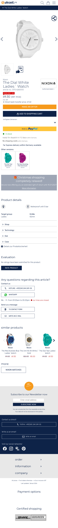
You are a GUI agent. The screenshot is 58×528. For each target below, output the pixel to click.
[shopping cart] (48, 3)
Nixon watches (13, 370)
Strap (7, 224)
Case (7, 242)
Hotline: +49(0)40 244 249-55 (18, 288)
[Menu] (54, 3)
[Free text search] (42, 3)
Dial (6, 236)
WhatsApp (10, 295)
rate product (11, 268)
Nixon (10, 348)
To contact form (13, 309)
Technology (10, 230)
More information (29, 188)
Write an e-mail (12, 316)
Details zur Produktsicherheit (15, 246)
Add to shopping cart (30, 114)
